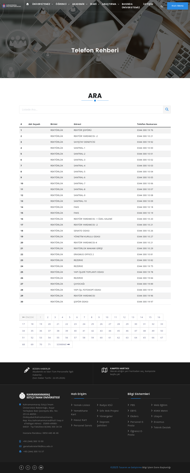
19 (32, 324)
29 (117, 324)
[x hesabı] (28, 468)
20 (40, 324)
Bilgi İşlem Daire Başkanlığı (156, 467)
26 (92, 324)
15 (149, 317)
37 (40, 330)
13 (132, 317)
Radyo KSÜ (106, 405)
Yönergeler (106, 416)
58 (74, 337)
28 (109, 324)
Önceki (28, 317)
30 (126, 324)
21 (49, 324)
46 (117, 330)
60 (92, 337)
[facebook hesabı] (21, 468)
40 (66, 330)
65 (134, 337)
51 (160, 330)
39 (57, 330)
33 (152, 324)
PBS (132, 405)
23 (66, 324)
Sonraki (54, 344)
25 (83, 324)
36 (32, 330)
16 (157, 317)
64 (126, 337)
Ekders (134, 416)
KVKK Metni (161, 410)
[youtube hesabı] (41, 468)
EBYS (133, 410)
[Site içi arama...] (161, 7)
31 (134, 324)
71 (40, 344)
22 (57, 324)
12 (123, 317)
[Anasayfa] (11, 6)
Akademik (77, 4)
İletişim (147, 4)
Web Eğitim (161, 405)
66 (143, 337)
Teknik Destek (162, 427)
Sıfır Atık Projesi (109, 410)
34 (160, 324)
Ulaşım (158, 416)
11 (115, 317)
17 (166, 317)
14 (140, 317)
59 (83, 337)
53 (32, 337)
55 (49, 337)
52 (23, 337)
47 (126, 330)
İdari (92, 4)
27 (100, 324)
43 (92, 330)
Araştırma (108, 4)
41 (74, 330)
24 (74, 324)
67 (152, 337)
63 (117, 337)
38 (49, 330)
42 (83, 330)
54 (40, 337)
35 (23, 330)
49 (143, 330)
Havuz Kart (80, 419)
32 (143, 324)
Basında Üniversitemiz (130, 6)
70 (32, 344)
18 (23, 324)
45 (109, 330)
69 (23, 344)
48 (134, 330)
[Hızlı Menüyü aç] (177, 6)
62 (109, 337)
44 (100, 330)
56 (57, 337)
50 (152, 330)
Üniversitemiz (40, 4)
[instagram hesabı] (35, 468)
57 (66, 337)
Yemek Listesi (82, 405)
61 (100, 337)
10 (106, 317)
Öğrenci (60, 4)
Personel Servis (83, 425)
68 (160, 337)
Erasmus (159, 421)
